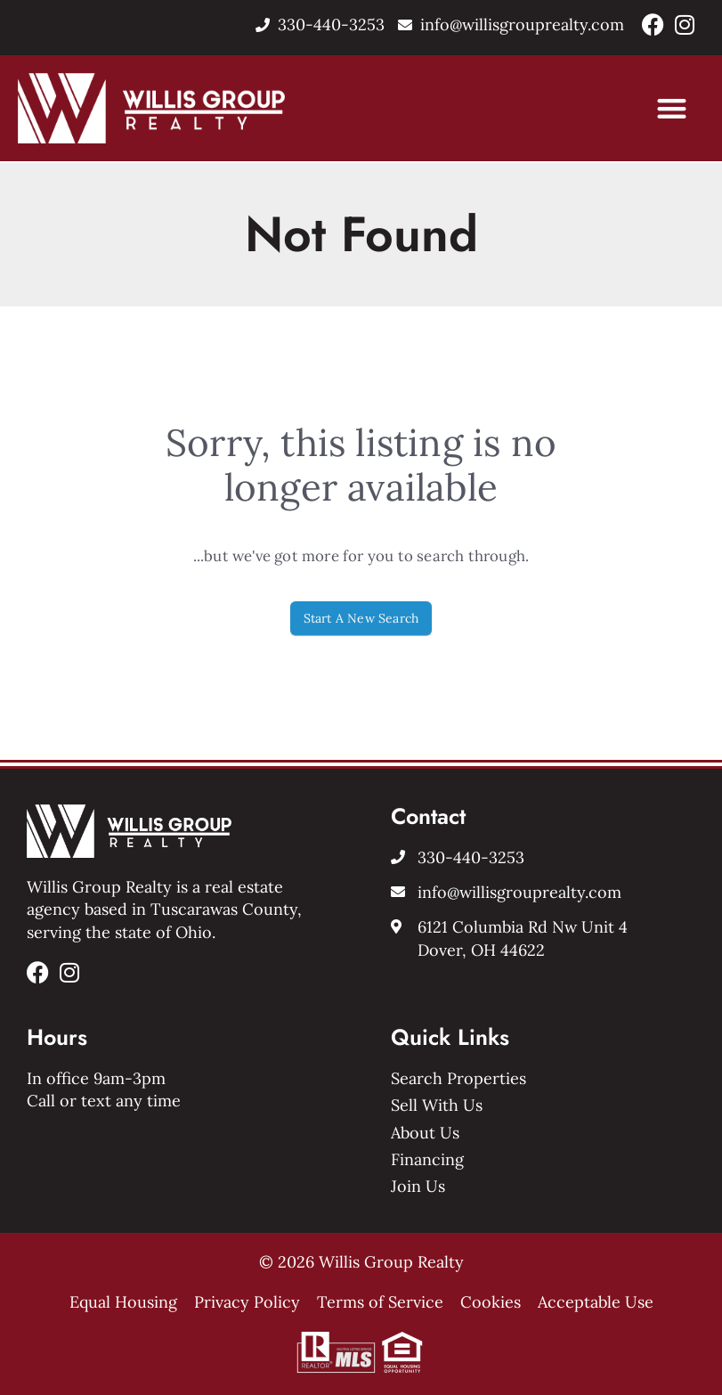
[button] (672, 108)
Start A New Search (361, 618)
